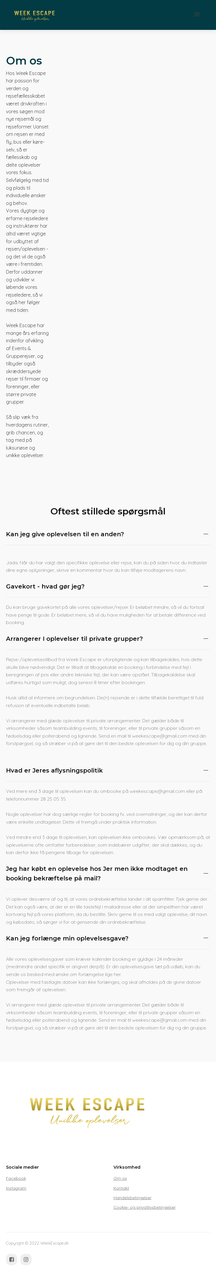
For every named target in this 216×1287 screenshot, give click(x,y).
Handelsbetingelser (132, 1197)
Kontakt (121, 1188)
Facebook (16, 1178)
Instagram (16, 1188)
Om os (120, 1178)
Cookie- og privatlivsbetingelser (145, 1207)
